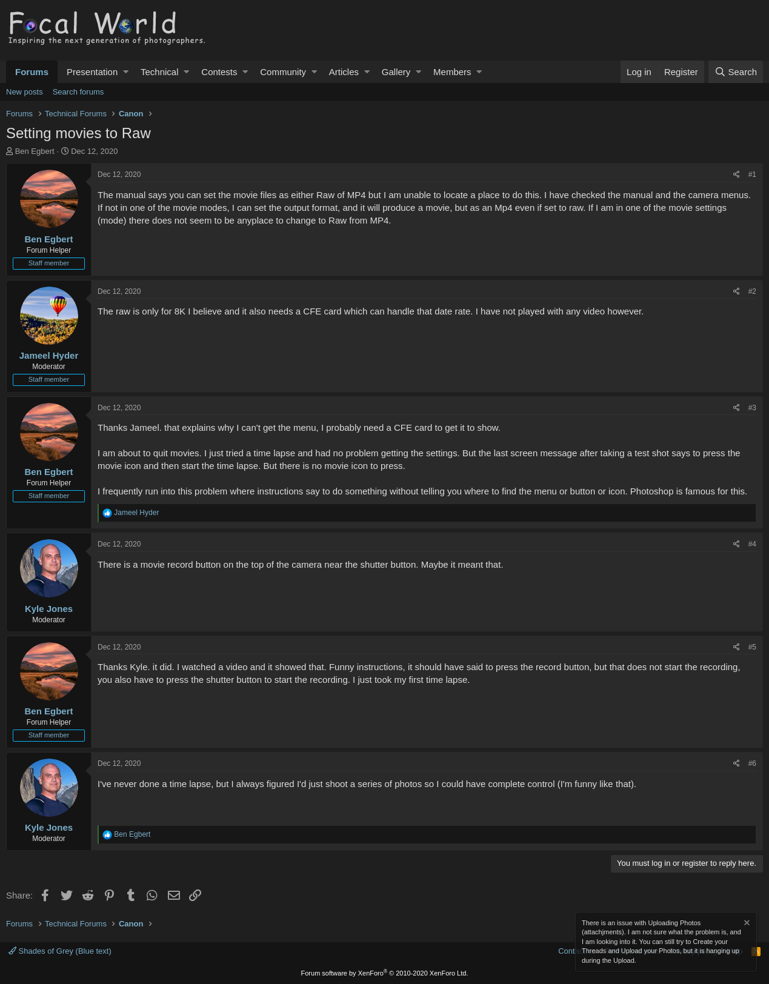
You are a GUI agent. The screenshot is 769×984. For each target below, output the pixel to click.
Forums (31, 72)
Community (283, 72)
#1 (752, 174)
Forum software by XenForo (384, 973)
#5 (752, 647)
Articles (344, 72)
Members (452, 72)
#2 (752, 291)
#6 (752, 763)
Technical (160, 72)
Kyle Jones (49, 608)
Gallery (396, 72)
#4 (752, 544)
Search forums (78, 91)
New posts (24, 91)
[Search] (735, 72)
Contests (219, 72)
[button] (125, 72)
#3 (752, 408)
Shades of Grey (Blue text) (60, 951)
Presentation (92, 72)
